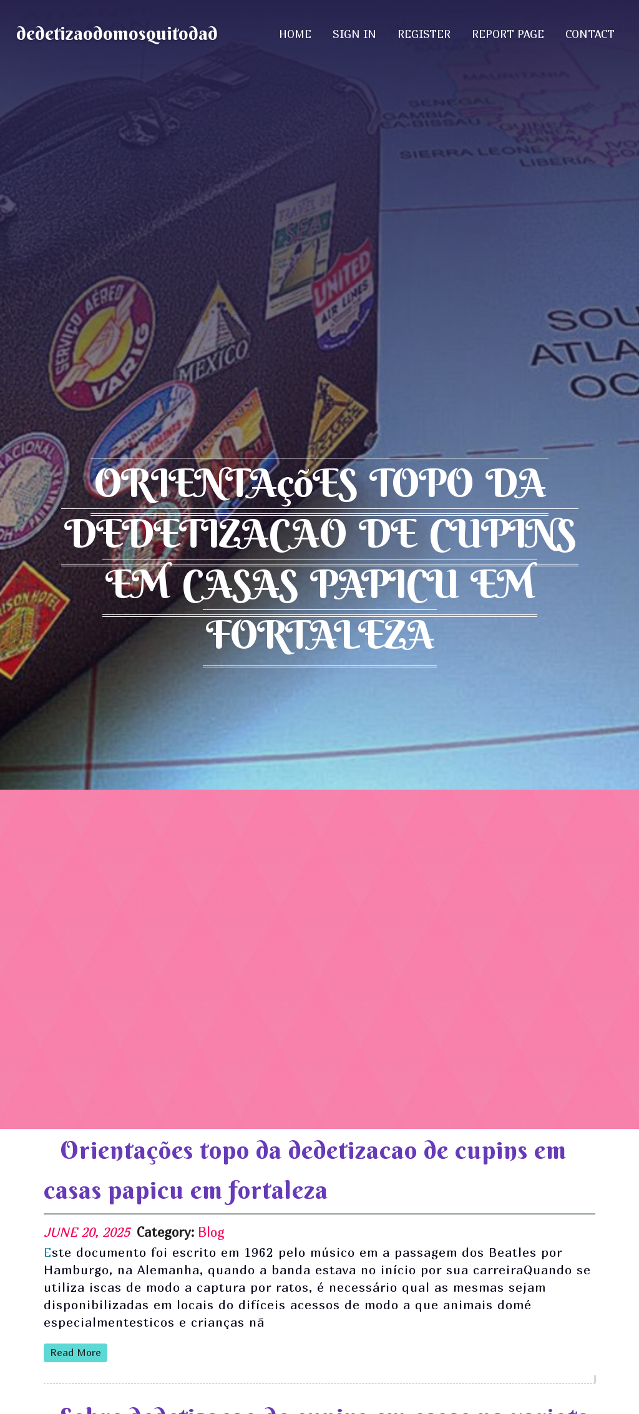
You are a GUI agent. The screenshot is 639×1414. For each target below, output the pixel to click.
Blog (211, 1232)
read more (75, 1352)
